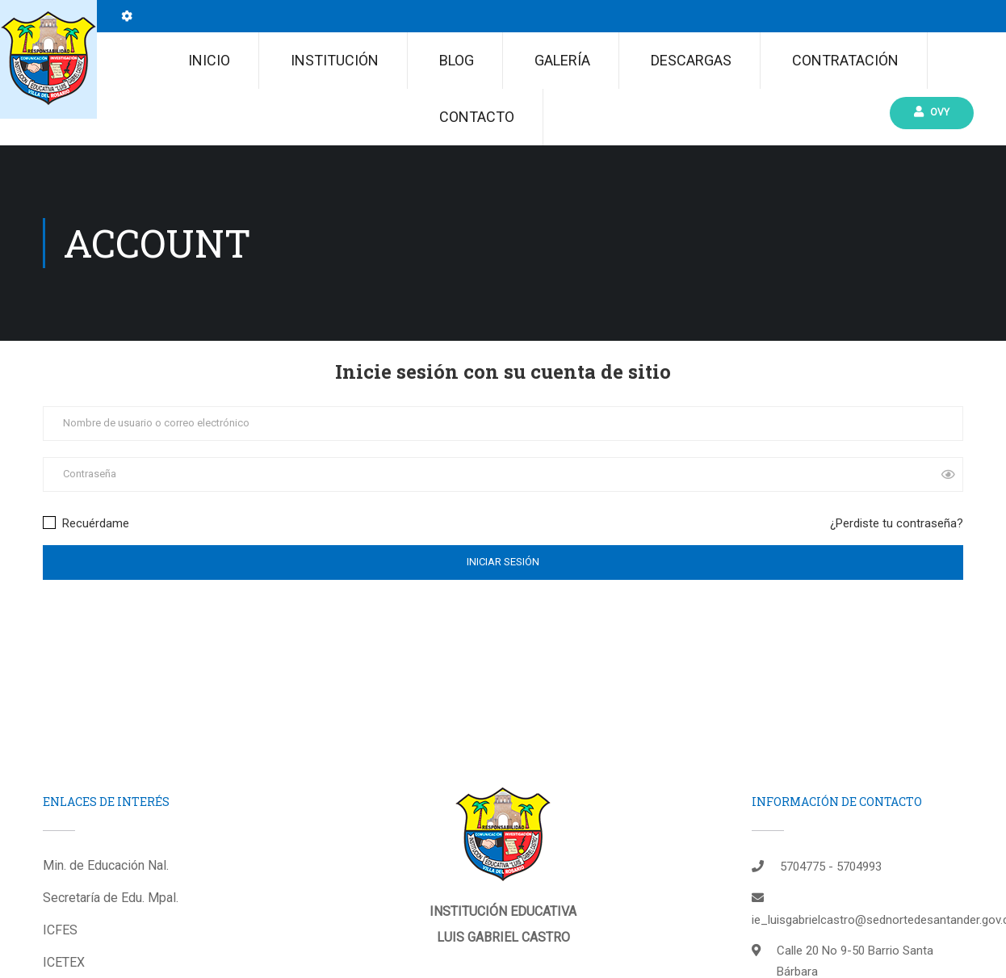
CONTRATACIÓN (845, 60)
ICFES (60, 930)
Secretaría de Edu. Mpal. (110, 897)
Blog (456, 60)
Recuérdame (86, 523)
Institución (335, 60)
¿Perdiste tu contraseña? (896, 523)
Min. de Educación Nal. (106, 865)
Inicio (209, 60)
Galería (562, 60)
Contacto (476, 116)
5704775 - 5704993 (831, 866)
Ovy (931, 112)
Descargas (691, 60)
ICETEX (64, 962)
